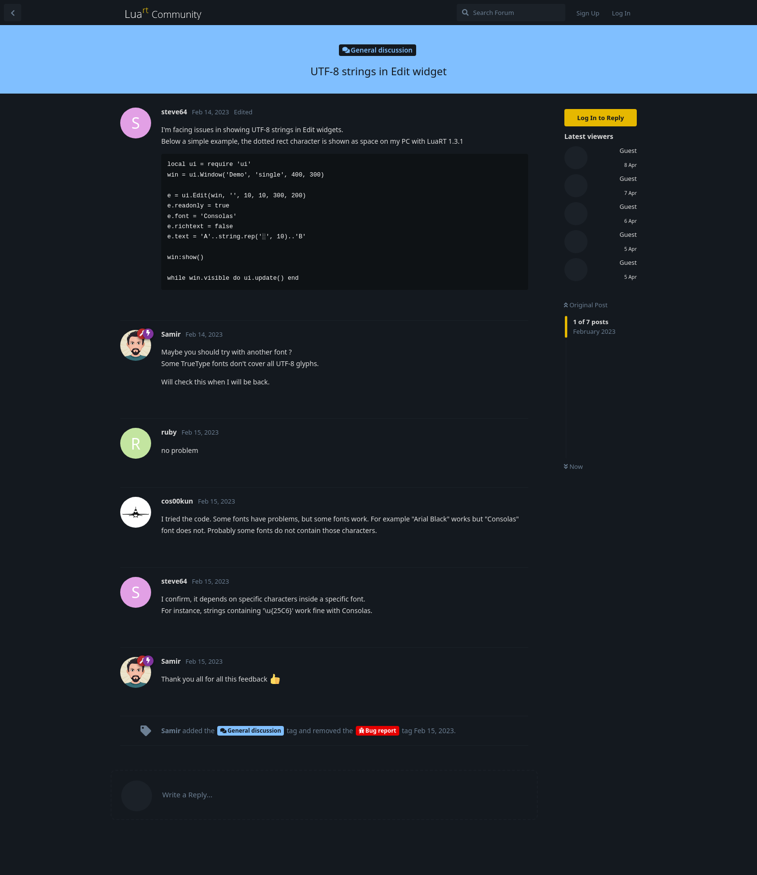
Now (573, 466)
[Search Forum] (511, 12)
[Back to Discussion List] (12, 12)
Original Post (585, 305)
